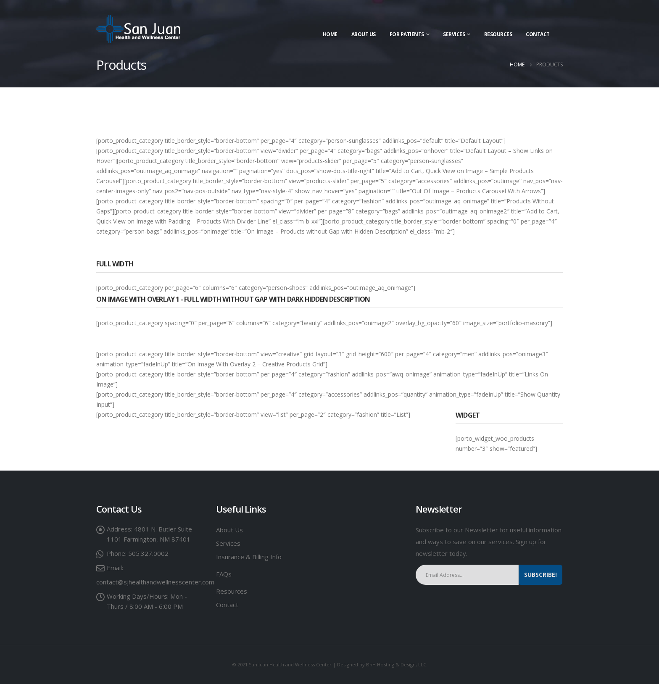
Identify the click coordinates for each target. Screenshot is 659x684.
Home (330, 34)
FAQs (224, 574)
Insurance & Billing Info (249, 556)
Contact (538, 34)
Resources (498, 34)
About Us (363, 34)
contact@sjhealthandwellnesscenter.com (155, 582)
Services (228, 543)
